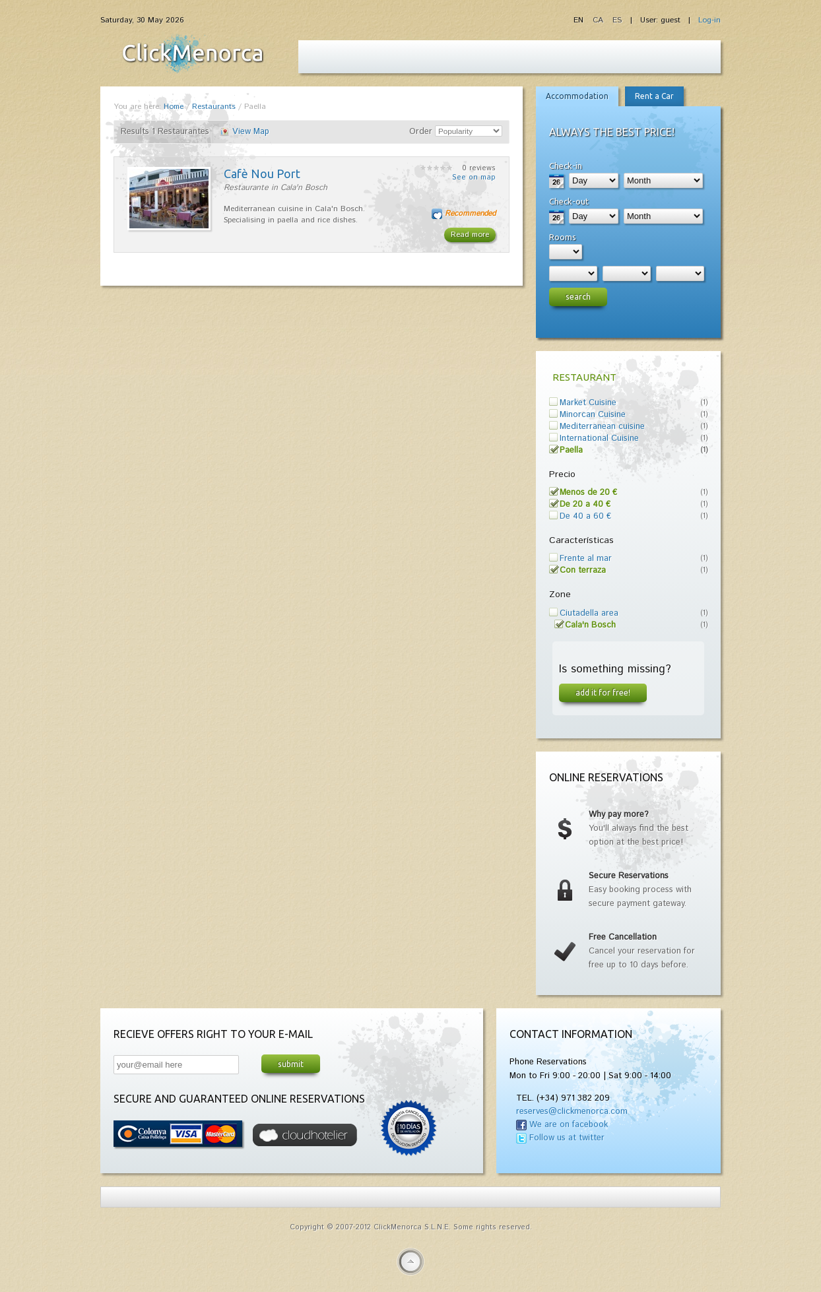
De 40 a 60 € (585, 516)
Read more (470, 234)
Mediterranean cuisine (602, 426)
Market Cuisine (588, 403)
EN (580, 20)
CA (599, 20)
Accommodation (577, 96)
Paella (571, 450)
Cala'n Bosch (590, 625)
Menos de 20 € (588, 492)
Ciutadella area (589, 613)
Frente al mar (586, 558)
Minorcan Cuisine (593, 414)
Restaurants (214, 106)
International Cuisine (599, 438)
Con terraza (583, 570)
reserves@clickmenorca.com (572, 1111)
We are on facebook (568, 1124)
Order (420, 131)
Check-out (569, 201)
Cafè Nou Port (262, 173)
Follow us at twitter (567, 1138)
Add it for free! (602, 692)
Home (173, 106)
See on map (474, 177)
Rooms (562, 237)
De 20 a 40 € (585, 504)
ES (617, 20)
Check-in (565, 165)
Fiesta (192, 53)
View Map (250, 131)
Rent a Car (654, 96)
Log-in (709, 20)
